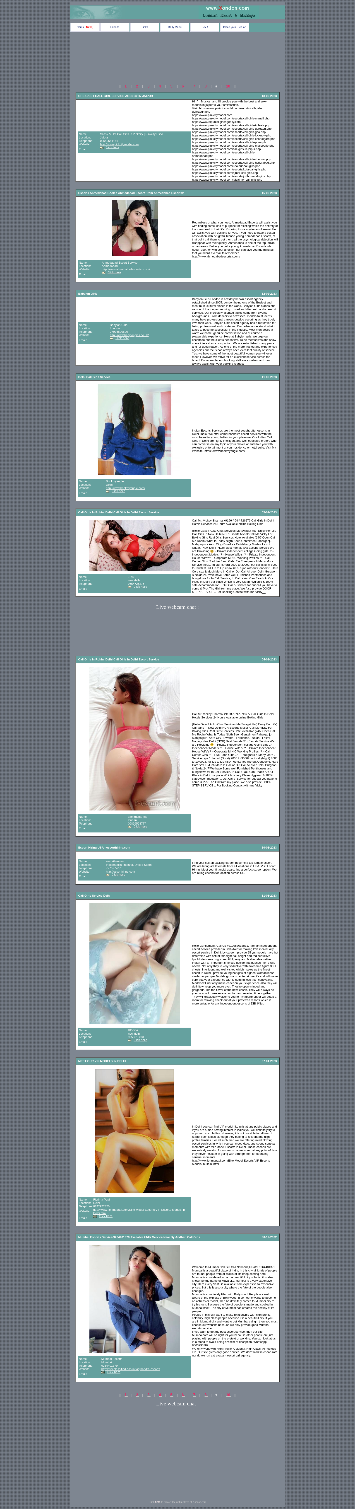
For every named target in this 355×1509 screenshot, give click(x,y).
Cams (85, 27)
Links (145, 27)
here (158, 1502)
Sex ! (205, 27)
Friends (114, 27)
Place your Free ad (234, 27)
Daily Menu (175, 27)
